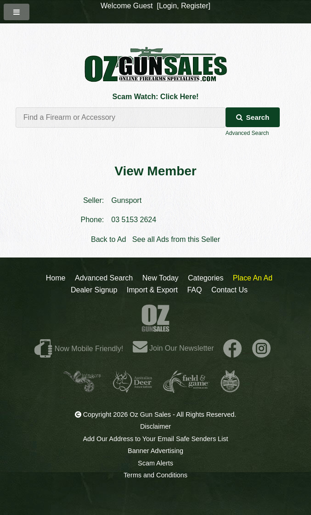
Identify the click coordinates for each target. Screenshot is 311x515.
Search (253, 117)
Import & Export (152, 290)
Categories (205, 278)
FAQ (194, 290)
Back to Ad (108, 239)
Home (56, 278)
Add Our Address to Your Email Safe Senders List (155, 438)
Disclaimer (155, 426)
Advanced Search (247, 133)
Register (195, 6)
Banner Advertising (155, 450)
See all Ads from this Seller (176, 239)
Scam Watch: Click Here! (156, 97)
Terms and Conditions (155, 475)
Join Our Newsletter (173, 348)
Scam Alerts (155, 463)
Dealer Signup (94, 290)
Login (168, 6)
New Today (160, 278)
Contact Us (229, 290)
